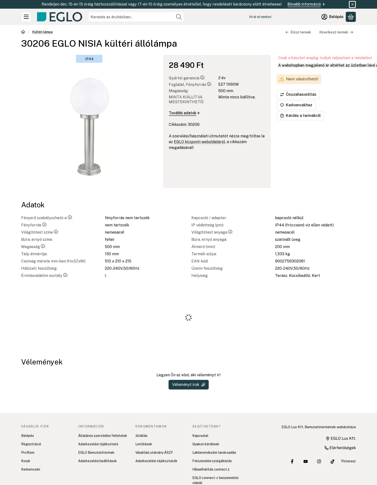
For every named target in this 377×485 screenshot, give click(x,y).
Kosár (25, 461)
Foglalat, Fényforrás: (190, 84)
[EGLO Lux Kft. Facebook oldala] (292, 461)
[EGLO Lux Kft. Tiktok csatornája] (332, 461)
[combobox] (136, 17)
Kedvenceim (30, 469)
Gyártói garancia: (187, 78)
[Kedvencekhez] (296, 105)
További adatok (184, 113)
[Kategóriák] (26, 17)
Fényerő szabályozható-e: (46, 218)
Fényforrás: (34, 225)
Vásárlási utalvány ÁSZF (154, 452)
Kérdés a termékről (300, 115)
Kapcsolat (200, 436)
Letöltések (143, 444)
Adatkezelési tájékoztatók (156, 461)
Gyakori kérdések (205, 444)
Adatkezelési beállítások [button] (97, 461)
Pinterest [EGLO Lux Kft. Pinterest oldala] (348, 461)
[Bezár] (352, 4)
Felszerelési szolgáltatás (212, 461)
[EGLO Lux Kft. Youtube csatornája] (305, 461)
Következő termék (336, 32)
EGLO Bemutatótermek (96, 452)
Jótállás (141, 436)
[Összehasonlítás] (298, 94)
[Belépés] (332, 17)
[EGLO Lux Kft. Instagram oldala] (319, 461)
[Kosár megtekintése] (351, 17)
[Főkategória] (23, 32)
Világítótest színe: (39, 232)
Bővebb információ (307, 4)
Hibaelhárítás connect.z (211, 469)
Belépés (27, 436)
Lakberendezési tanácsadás (214, 452)
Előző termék (298, 32)
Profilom (27, 452)
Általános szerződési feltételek (102, 436)
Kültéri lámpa (42, 32)
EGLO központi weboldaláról (199, 142)
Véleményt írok (188, 384)
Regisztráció (31, 444)
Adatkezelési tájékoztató (98, 444)
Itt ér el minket (260, 17)
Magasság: (33, 246)
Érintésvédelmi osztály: (44, 275)
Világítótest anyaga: (212, 232)
